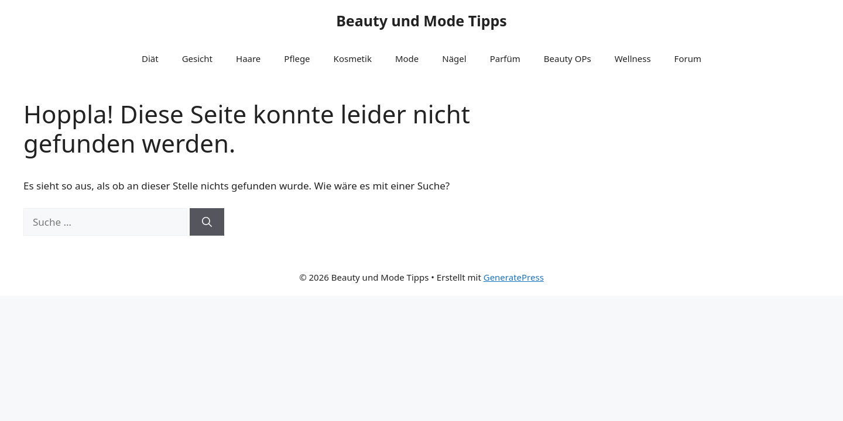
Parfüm (505, 58)
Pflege (297, 58)
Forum (687, 58)
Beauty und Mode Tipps (421, 20)
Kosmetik (353, 58)
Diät (150, 58)
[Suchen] (207, 222)
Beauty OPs (567, 58)
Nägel (454, 58)
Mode (407, 58)
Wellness (633, 58)
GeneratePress (514, 277)
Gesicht (197, 58)
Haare (248, 58)
